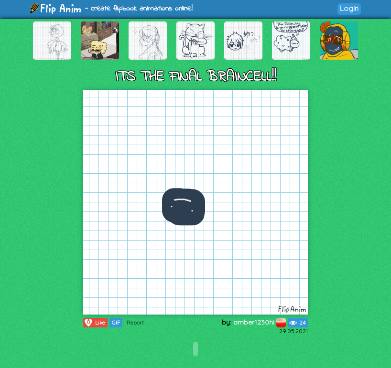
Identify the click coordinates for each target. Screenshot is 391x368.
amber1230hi (259, 322)
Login (349, 8)
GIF (116, 322)
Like (94, 322)
